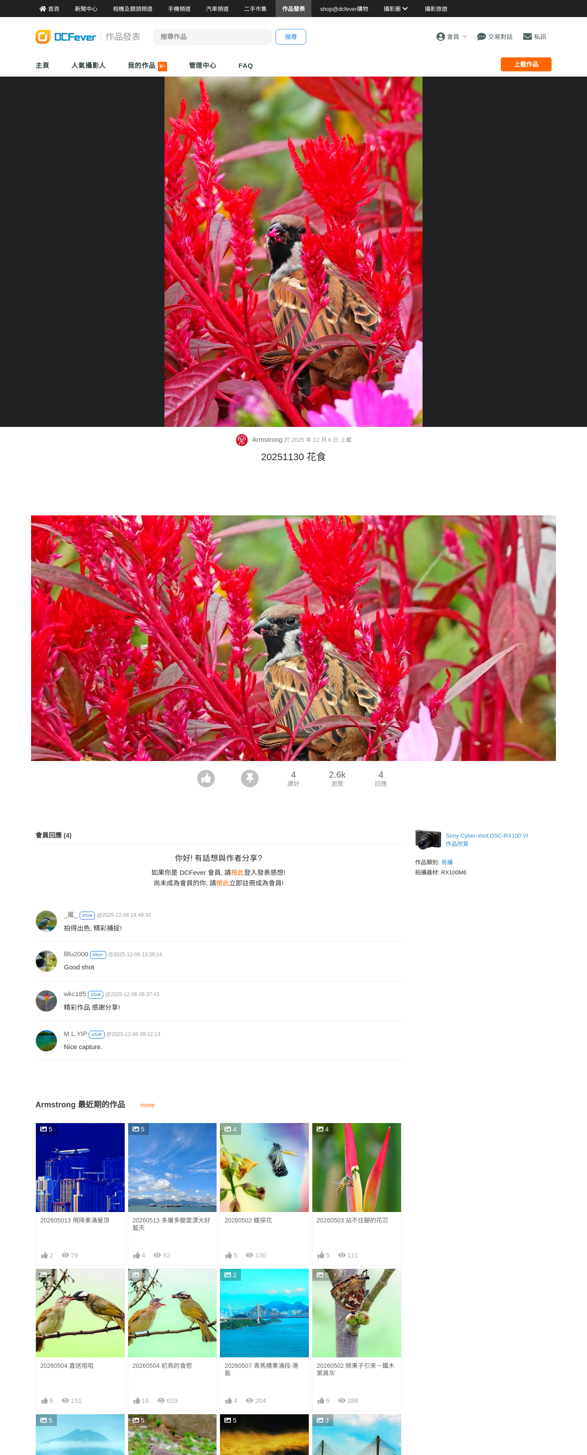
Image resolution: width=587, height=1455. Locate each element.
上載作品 (526, 64)
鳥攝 (447, 862)
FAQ (245, 65)
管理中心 (203, 65)
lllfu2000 (76, 954)
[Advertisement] (293, 491)
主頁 (42, 65)
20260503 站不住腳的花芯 (352, 1220)
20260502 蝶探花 (248, 1220)
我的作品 (147, 66)
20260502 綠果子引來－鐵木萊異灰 (356, 1369)
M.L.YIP (75, 1033)
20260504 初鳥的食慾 (162, 1365)
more (147, 1105)
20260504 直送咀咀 (67, 1365)
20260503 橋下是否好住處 (352, 1430)
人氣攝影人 (88, 65)
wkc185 (75, 993)
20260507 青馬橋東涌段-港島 (261, 1369)
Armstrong (259, 439)
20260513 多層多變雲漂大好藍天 (171, 1224)
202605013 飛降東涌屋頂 (74, 1220)
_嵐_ (71, 914)
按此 (237, 872)
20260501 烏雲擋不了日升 (260, 1430)
